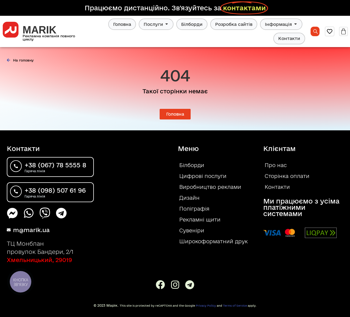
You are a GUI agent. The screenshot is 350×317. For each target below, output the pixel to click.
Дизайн (189, 198)
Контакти (289, 38)
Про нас (276, 165)
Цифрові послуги (203, 176)
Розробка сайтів (233, 24)
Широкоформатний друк (213, 241)
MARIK (40, 30)
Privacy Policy (206, 305)
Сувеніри (191, 230)
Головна (122, 24)
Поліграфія (194, 209)
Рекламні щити (200, 220)
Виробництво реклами (210, 187)
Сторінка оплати (287, 176)
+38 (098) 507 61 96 (55, 190)
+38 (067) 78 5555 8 (55, 164)
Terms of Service (235, 305)
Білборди (192, 24)
